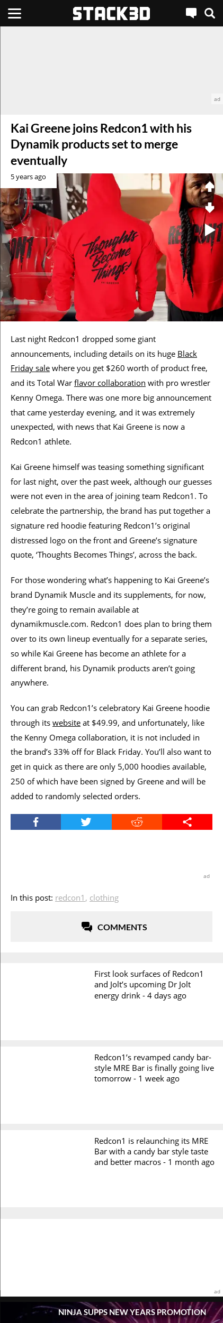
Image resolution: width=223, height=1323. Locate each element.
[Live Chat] (191, 13)
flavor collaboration (110, 382)
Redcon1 (70, 897)
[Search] (209, 13)
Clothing (104, 897)
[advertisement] (111, 65)
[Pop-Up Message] (111, 1312)
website (66, 722)
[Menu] (14, 13)
